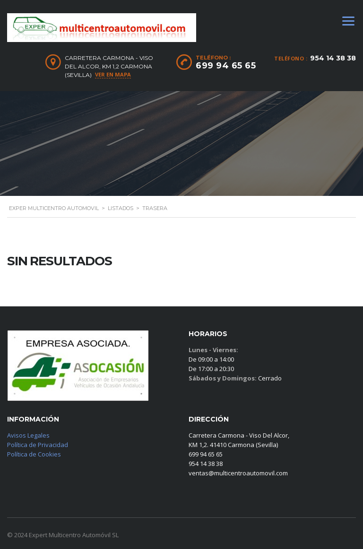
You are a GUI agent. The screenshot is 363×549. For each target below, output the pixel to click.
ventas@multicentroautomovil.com (238, 473)
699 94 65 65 (226, 65)
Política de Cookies (34, 454)
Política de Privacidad (37, 444)
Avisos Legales (28, 435)
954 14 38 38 (333, 58)
